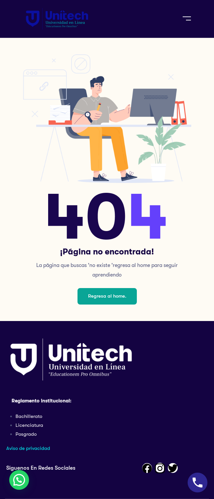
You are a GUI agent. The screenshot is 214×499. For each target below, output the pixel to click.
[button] (19, 480)
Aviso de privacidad (28, 448)
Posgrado (26, 434)
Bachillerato (28, 416)
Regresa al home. (107, 296)
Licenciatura (29, 425)
